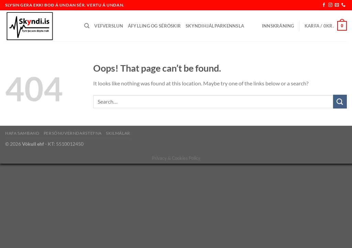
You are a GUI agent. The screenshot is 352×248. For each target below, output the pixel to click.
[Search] (86, 25)
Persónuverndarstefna (73, 133)
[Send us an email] (337, 5)
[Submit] (340, 101)
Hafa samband (22, 133)
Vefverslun (108, 26)
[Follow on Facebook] (324, 5)
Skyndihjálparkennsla (215, 26)
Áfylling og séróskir (154, 26)
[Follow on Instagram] (330, 5)
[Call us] (343, 5)
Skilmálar (118, 133)
